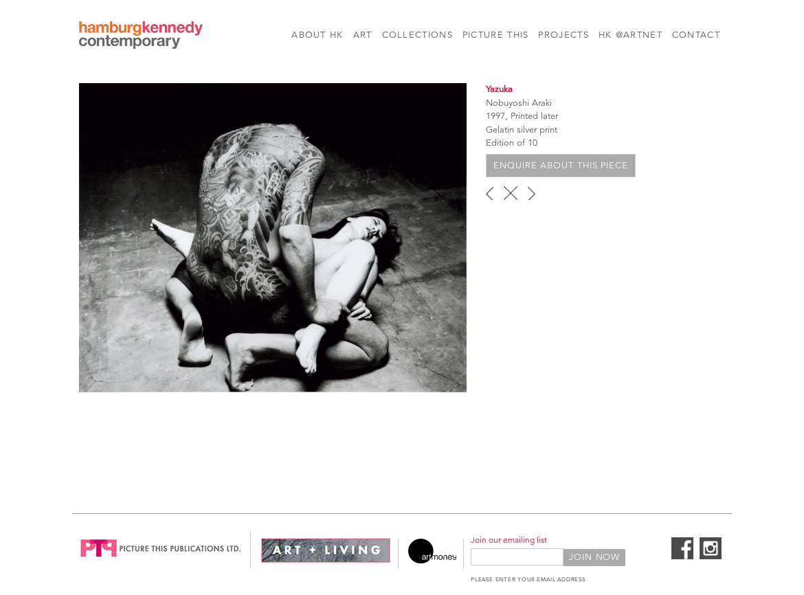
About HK (317, 35)
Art (362, 35)
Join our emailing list (509, 540)
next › (531, 193)
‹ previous (489, 193)
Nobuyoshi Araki (519, 103)
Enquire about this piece (560, 165)
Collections (417, 35)
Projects (563, 35)
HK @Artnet (630, 35)
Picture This (495, 35)
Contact (696, 35)
